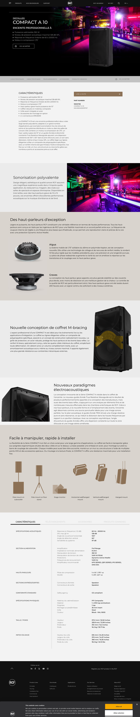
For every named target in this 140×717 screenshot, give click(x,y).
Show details (100, 713)
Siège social (117, 686)
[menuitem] (32, 3)
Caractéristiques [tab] (25, 522)
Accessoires (64, 79)
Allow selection (118, 698)
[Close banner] (137, 689)
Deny (119, 704)
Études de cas (72, 686)
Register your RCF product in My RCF (104, 669)
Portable (32, 686)
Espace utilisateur (92, 686)
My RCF (110, 3)
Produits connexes (79, 79)
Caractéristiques (17, 79)
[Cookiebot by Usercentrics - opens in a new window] (12, 713)
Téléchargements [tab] (55, 522)
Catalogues (53, 686)
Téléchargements (50, 79)
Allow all (119, 691)
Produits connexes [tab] (115, 522)
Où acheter (25, 46)
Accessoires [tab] (85, 522)
